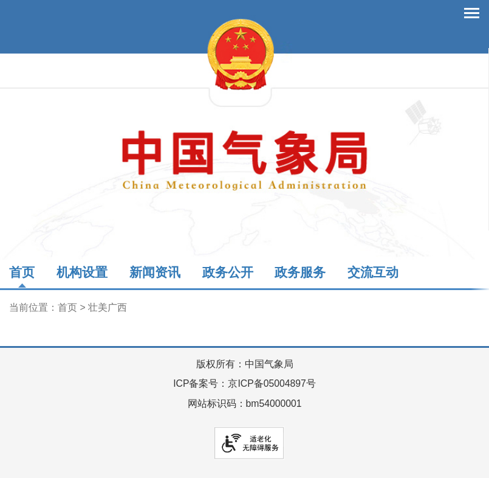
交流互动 (372, 272)
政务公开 (227, 272)
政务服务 (300, 272)
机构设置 (82, 272)
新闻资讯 (154, 272)
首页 (22, 272)
